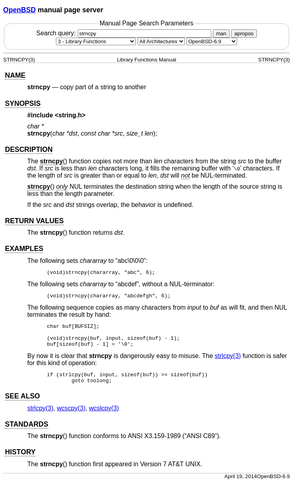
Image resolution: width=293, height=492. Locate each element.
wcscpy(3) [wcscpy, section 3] (71, 417)
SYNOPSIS (22, 103)
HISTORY (20, 461)
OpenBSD (19, 10)
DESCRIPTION (28, 149)
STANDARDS (26, 434)
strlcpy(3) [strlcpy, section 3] (228, 363)
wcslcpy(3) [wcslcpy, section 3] (104, 417)
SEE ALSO (22, 406)
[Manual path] (211, 41)
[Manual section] (96, 41)
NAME (15, 75)
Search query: (124, 33)
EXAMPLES (24, 249)
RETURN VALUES (34, 221)
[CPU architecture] (161, 41)
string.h (70, 115)
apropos (243, 33)
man (221, 33)
